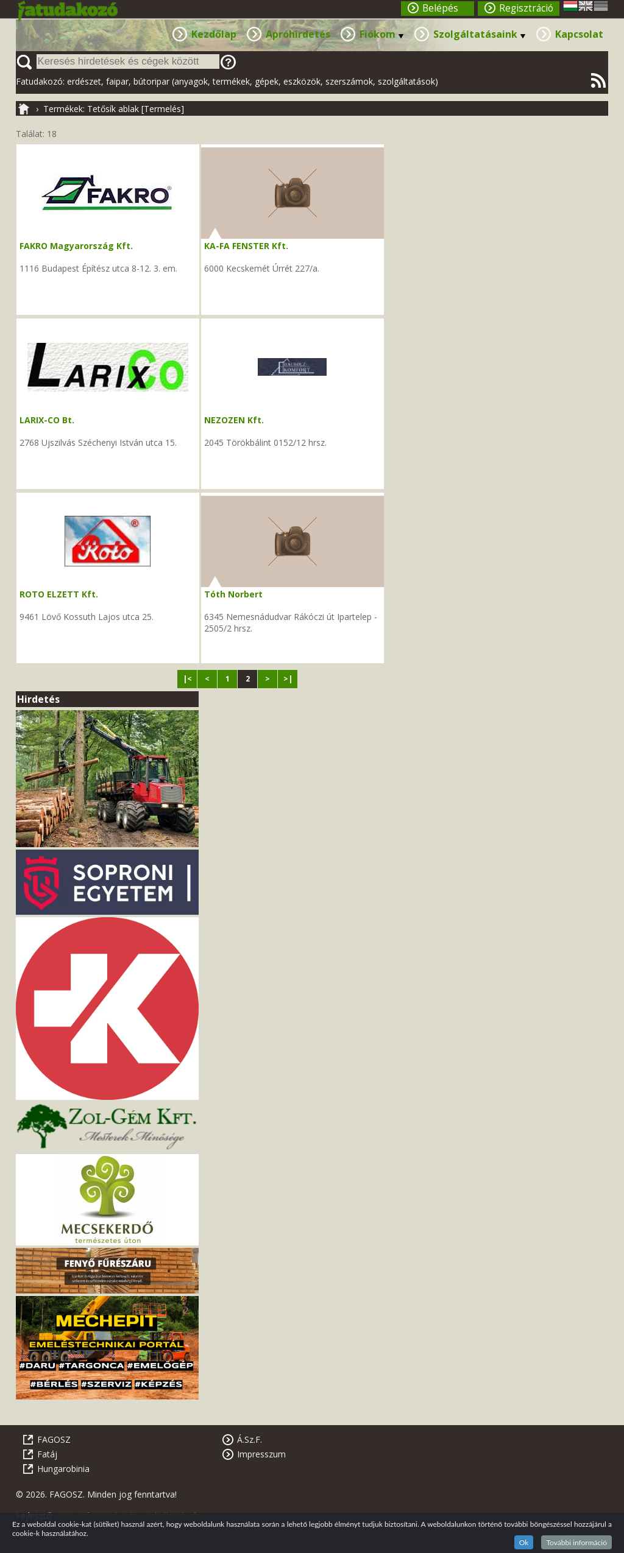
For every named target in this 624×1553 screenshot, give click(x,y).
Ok (524, 1542)
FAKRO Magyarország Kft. (76, 246)
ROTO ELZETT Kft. (59, 594)
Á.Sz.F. (249, 1439)
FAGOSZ (54, 1439)
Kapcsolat (579, 34)
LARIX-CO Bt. (47, 420)
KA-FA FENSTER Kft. (246, 246)
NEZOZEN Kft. (234, 420)
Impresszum (261, 1454)
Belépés (440, 8)
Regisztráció (526, 8)
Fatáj (47, 1454)
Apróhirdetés (298, 34)
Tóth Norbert (233, 594)
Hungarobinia (63, 1468)
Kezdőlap (213, 34)
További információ (576, 1542)
